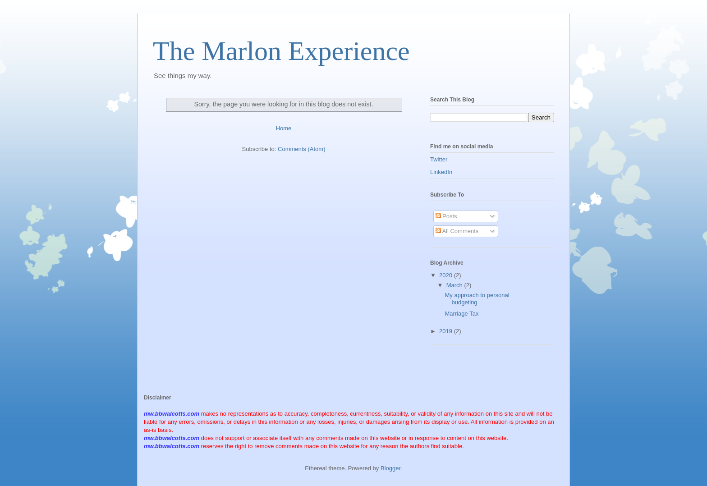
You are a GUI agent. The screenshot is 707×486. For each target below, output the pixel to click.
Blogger (390, 468)
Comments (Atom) (301, 149)
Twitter (438, 159)
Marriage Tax (461, 313)
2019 (446, 331)
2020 (446, 275)
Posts (446, 216)
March (455, 285)
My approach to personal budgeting (477, 299)
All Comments (457, 231)
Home (284, 128)
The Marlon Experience (281, 51)
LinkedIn (441, 172)
